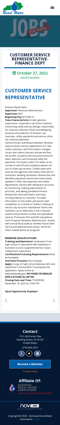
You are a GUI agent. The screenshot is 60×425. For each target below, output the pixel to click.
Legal (37, 419)
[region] (54, 300)
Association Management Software (30, 406)
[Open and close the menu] (40, 8)
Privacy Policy (30, 371)
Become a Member (30, 364)
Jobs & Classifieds (30, 77)
